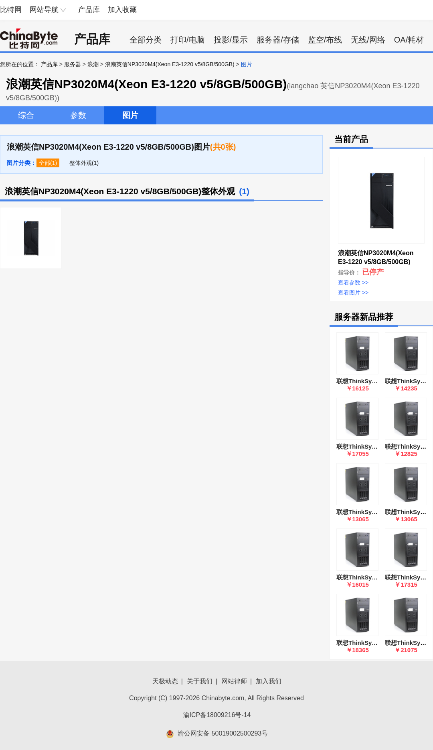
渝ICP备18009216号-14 (217, 714)
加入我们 (268, 681)
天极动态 (165, 681)
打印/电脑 (187, 39)
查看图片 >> (353, 292)
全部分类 (145, 39)
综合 (26, 115)
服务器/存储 (278, 39)
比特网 (11, 10)
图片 (130, 115)
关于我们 (199, 681)
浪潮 (93, 64)
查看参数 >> (353, 282)
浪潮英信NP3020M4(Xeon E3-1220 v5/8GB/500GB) (170, 64)
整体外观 (80, 163)
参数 (78, 115)
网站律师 (234, 681)
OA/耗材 (409, 39)
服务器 (72, 64)
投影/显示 (231, 39)
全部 (44, 163)
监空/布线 (325, 39)
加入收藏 (122, 10)
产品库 (89, 10)
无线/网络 (368, 39)
